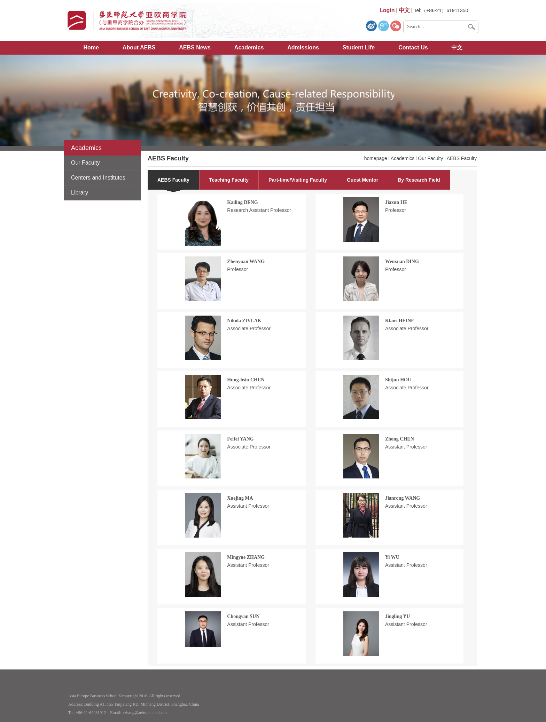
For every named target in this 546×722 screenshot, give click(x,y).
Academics (249, 47)
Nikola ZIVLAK (244, 320)
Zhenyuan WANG (246, 261)
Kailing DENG (242, 202)
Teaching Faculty (229, 180)
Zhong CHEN (399, 439)
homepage (375, 158)
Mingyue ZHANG (246, 557)
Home (91, 47)
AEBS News (195, 47)
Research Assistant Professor (259, 210)
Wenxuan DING (402, 261)
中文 (456, 47)
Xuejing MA (240, 498)
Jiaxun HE (396, 202)
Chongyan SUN (243, 616)
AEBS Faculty (462, 158)
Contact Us (413, 47)
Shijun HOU (398, 379)
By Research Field (419, 180)
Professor (395, 210)
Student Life (359, 47)
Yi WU (392, 557)
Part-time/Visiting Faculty (297, 180)
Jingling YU (397, 616)
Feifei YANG (240, 439)
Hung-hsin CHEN (245, 379)
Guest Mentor (362, 180)
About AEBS (139, 47)
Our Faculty (430, 158)
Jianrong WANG (402, 498)
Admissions (303, 47)
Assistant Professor (406, 447)
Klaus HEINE (399, 320)
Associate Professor (249, 328)
